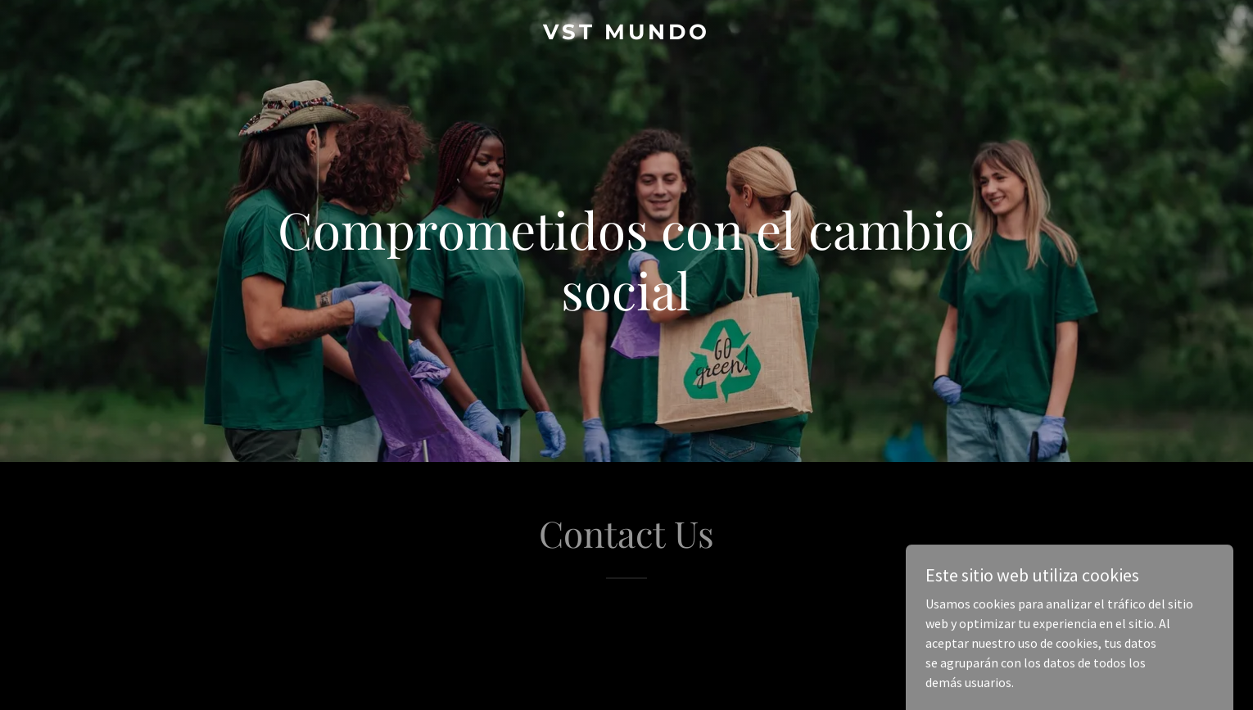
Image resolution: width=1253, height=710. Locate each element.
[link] (627, 34)
